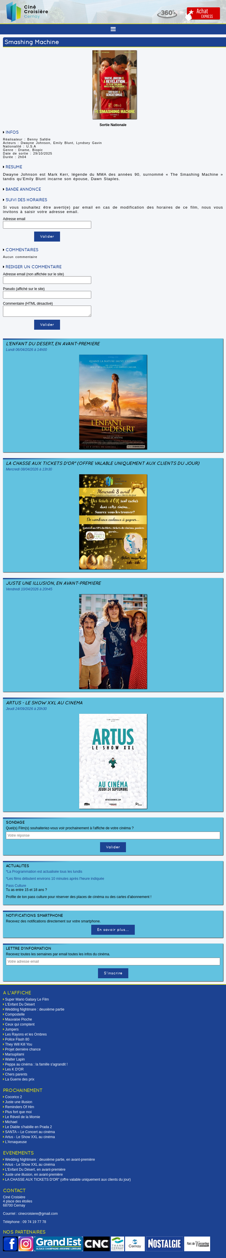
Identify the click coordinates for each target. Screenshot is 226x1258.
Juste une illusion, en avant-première (53, 583)
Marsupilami (14, 1054)
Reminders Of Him (19, 1107)
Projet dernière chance (23, 1049)
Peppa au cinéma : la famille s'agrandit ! (36, 1064)
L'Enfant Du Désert (20, 1004)
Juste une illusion (18, 1102)
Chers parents (16, 1074)
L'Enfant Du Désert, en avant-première (52, 343)
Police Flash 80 (17, 1039)
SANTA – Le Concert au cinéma (30, 1132)
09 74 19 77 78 (34, 1222)
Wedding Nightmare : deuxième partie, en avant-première (50, 1160)
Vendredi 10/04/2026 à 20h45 (29, 589)
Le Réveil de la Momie (22, 1117)
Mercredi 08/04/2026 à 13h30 (29, 469)
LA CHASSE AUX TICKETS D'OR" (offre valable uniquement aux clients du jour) (102, 463)
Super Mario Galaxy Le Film (27, 999)
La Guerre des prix (19, 1079)
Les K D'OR (14, 1069)
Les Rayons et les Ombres (25, 1034)
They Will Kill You (18, 1044)
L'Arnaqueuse (16, 1142)
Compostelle (15, 1014)
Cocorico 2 (13, 1097)
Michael (11, 1122)
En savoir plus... (113, 930)
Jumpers (12, 1029)
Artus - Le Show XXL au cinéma (44, 702)
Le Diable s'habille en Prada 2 (28, 1127)
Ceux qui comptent (19, 1024)
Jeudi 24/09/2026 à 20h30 (26, 709)
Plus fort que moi (18, 1112)
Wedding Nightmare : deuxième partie (34, 1009)
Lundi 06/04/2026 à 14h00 (26, 350)
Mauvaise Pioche (18, 1019)
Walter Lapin (15, 1059)
